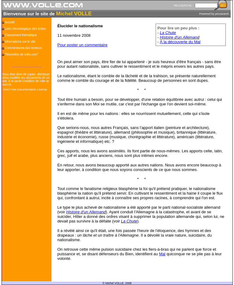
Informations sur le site (20, 41)
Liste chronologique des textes (25, 28)
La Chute (168, 32)
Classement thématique (21, 35)
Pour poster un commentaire (83, 45)
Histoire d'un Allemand (179, 37)
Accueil (9, 22)
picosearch (222, 13)
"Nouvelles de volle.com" (21, 54)
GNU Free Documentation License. (25, 89)
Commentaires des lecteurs (23, 48)
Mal (162, 254)
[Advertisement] (26, 189)
